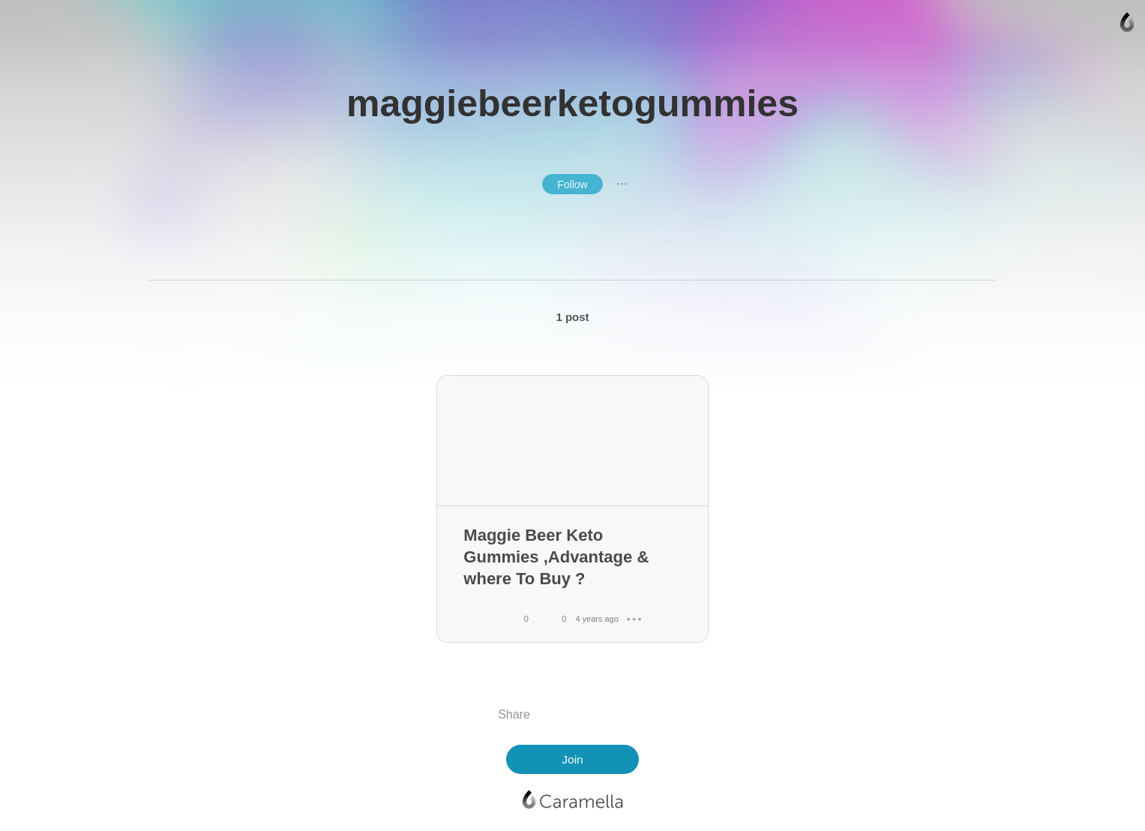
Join (572, 759)
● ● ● (621, 184)
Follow (572, 184)
